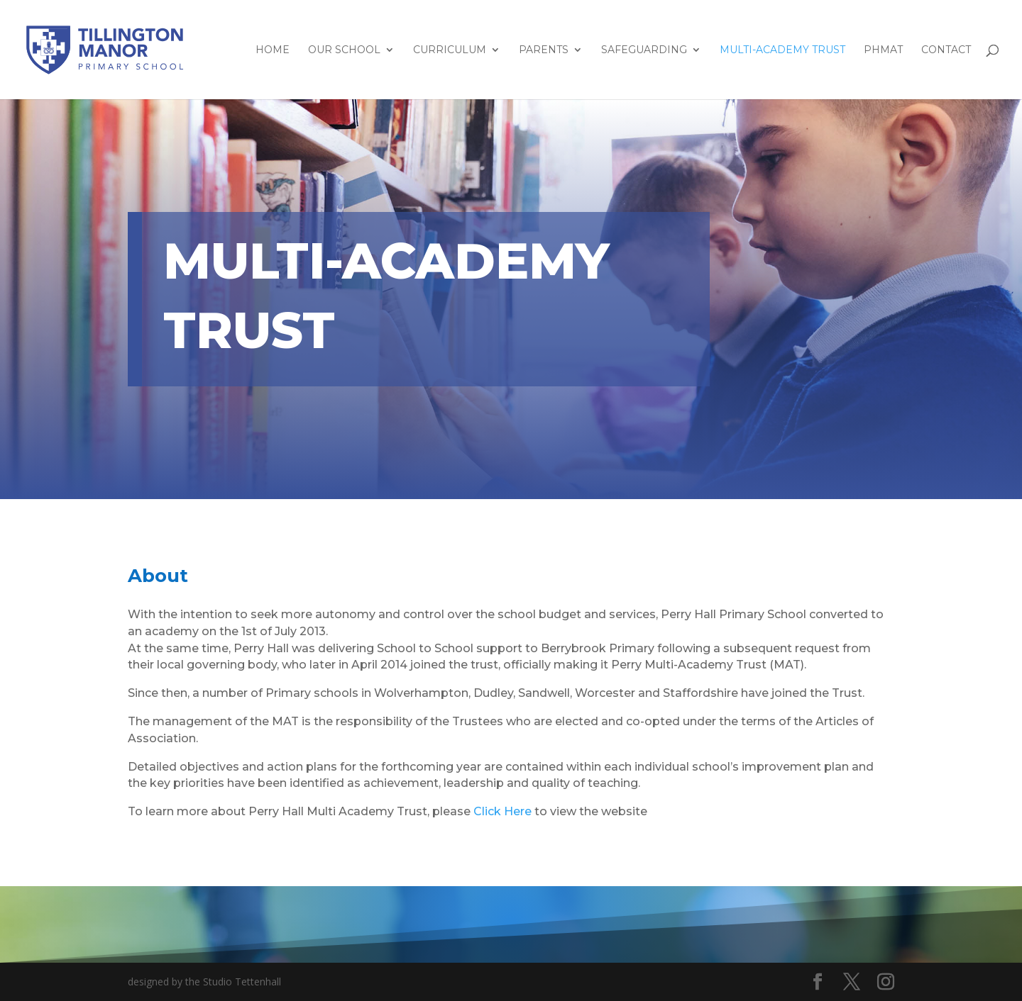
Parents (543, 50)
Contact (946, 50)
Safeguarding (644, 50)
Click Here (502, 811)
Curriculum (449, 50)
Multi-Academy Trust (782, 50)
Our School (344, 50)
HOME (273, 50)
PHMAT (883, 50)
